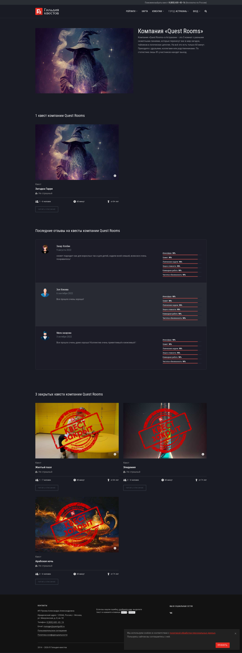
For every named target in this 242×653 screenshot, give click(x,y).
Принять (223, 645)
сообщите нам (125, 609)
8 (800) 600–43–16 (177, 2)
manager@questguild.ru (54, 626)
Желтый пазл (43, 467)
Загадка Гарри (44, 188)
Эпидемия (129, 467)
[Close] (236, 633)
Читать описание (47, 209)
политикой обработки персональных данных (192, 633)
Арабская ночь (44, 561)
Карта (145, 11)
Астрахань (178, 11)
